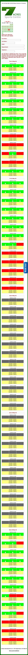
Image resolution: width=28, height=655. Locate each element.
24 (2, 31)
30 (12, 31)
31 (2, 33)
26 (5, 31)
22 (10, 29)
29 (10, 31)
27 (7, 31)
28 (8, 31)
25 (4, 31)
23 (12, 29)
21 (8, 29)
